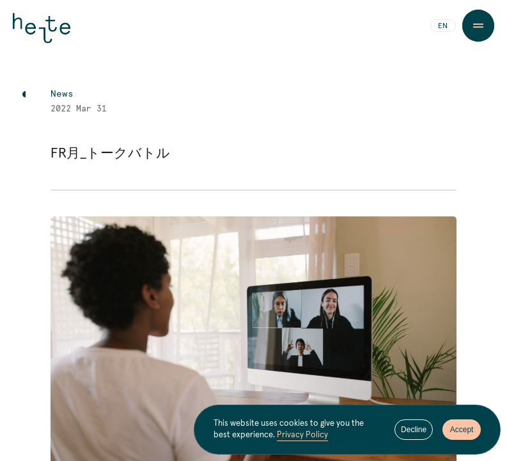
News (62, 94)
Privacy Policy (302, 435)
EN (443, 26)
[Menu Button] (478, 25)
